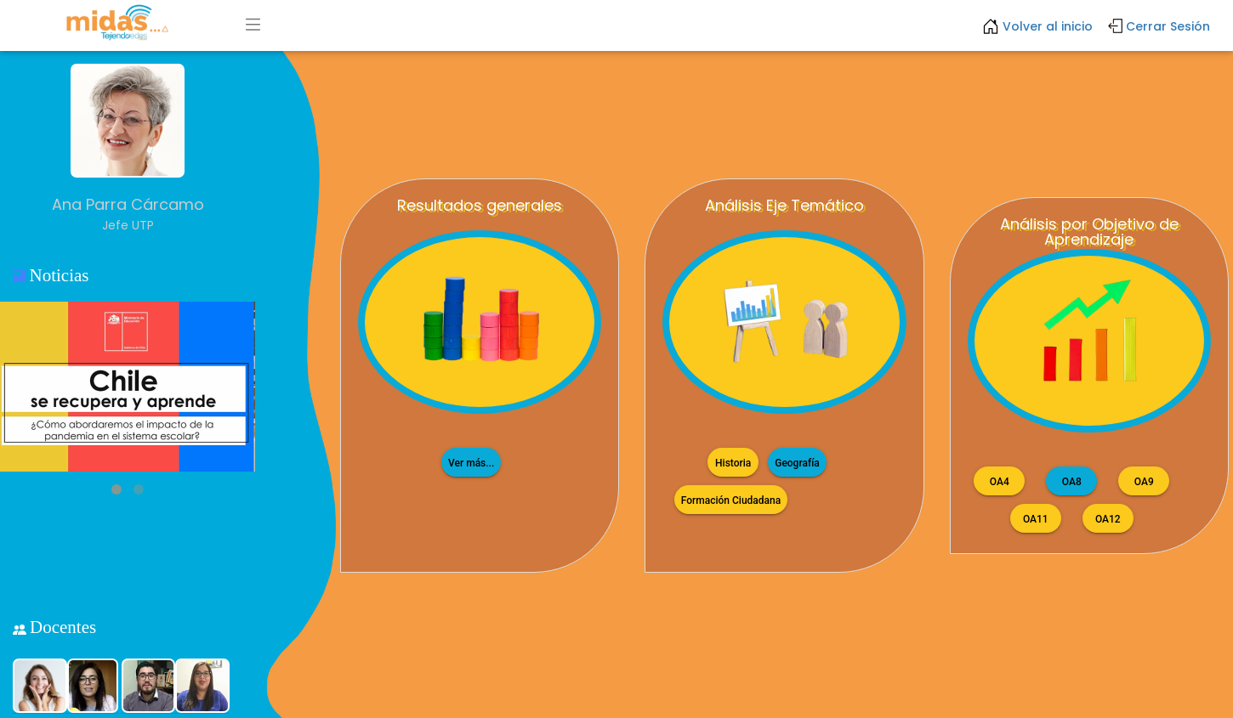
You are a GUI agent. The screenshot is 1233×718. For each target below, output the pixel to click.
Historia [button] (733, 462)
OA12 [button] (1108, 518)
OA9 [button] (1143, 480)
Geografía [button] (797, 462)
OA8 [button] (1071, 480)
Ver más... (471, 462)
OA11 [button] (1035, 518)
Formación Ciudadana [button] (730, 499)
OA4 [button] (999, 480)
